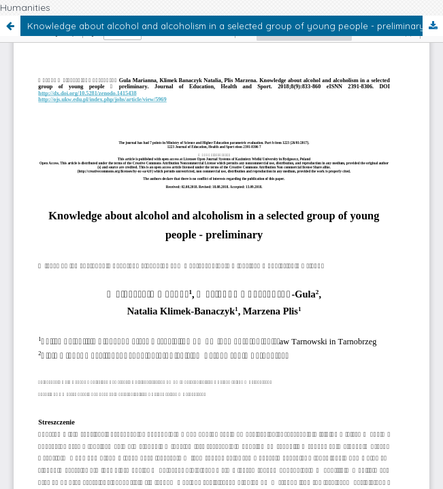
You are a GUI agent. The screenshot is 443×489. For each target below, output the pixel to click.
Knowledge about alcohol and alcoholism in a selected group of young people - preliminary (226, 25)
